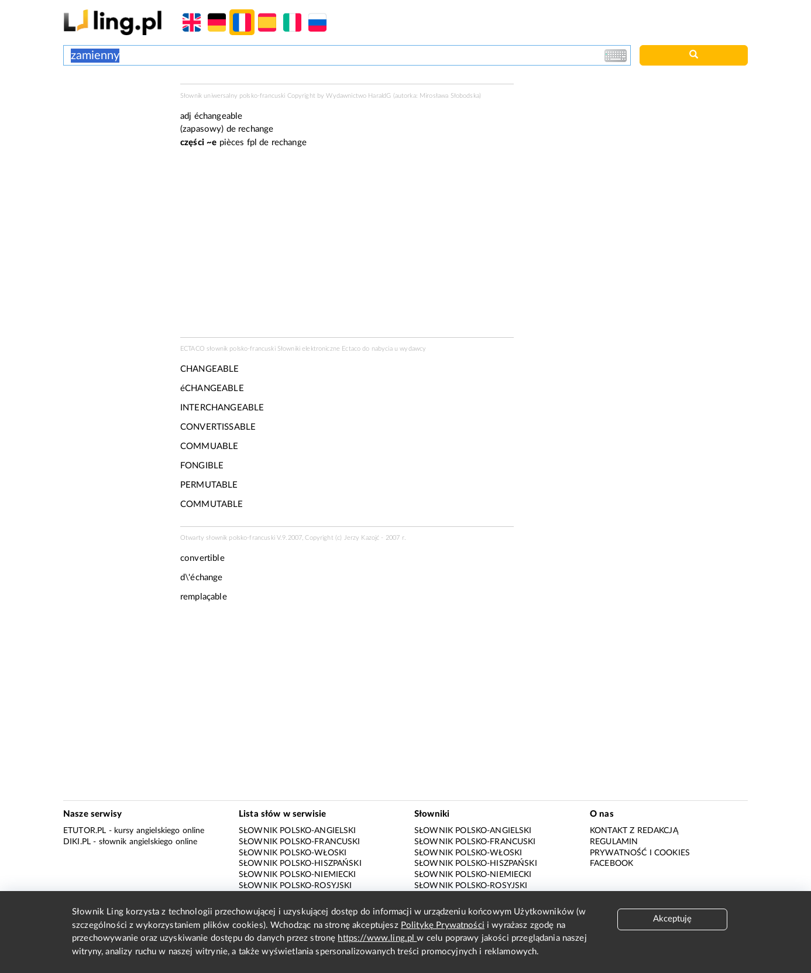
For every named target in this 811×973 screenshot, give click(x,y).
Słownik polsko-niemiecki (297, 875)
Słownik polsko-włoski (292, 853)
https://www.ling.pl (377, 938)
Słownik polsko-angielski (297, 831)
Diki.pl (77, 842)
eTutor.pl (84, 831)
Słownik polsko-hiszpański (300, 863)
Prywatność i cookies (640, 853)
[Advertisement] (116, 128)
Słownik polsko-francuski (299, 842)
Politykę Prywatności (442, 925)
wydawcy (413, 348)
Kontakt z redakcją (634, 831)
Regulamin (614, 842)
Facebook (611, 863)
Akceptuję (672, 918)
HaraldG (379, 95)
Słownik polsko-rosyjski (295, 886)
